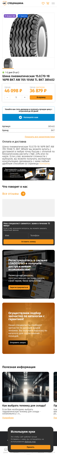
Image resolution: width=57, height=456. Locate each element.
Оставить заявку (28, 242)
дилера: (40, 87)
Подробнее (8, 417)
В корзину (41, 97)
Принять (30, 447)
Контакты (44, 163)
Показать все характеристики (40, 136)
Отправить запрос (18, 342)
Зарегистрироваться (19, 287)
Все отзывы (10, 194)
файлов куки (30, 441)
